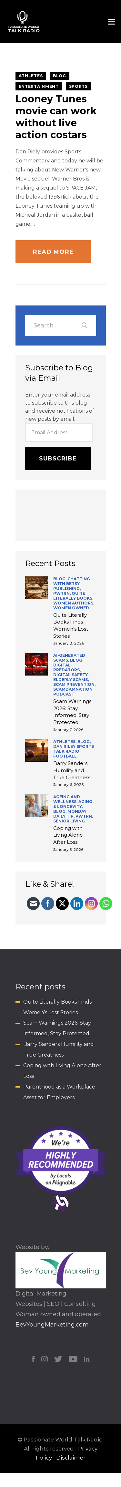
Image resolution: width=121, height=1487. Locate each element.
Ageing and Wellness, (66, 799)
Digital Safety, (70, 674)
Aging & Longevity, (72, 804)
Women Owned (71, 607)
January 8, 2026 (68, 643)
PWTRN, (62, 593)
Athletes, (65, 741)
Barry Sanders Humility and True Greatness (71, 770)
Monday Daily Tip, (69, 814)
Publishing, (67, 588)
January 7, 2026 (68, 729)
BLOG (59, 75)
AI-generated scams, (69, 658)
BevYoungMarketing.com (52, 1324)
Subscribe (58, 458)
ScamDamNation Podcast (73, 692)
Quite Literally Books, (73, 596)
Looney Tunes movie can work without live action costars (56, 117)
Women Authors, (73, 603)
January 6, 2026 (68, 784)
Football (65, 756)
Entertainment (39, 86)
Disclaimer (71, 1457)
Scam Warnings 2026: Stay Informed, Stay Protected (72, 711)
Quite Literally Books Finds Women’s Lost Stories (70, 625)
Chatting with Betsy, (71, 581)
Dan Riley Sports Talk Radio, (73, 749)
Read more (53, 251)
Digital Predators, (67, 667)
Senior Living (69, 821)
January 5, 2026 (68, 849)
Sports (78, 86)
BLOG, (60, 578)
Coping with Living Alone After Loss (68, 835)
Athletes (31, 75)
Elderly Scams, (71, 679)
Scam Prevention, (74, 684)
